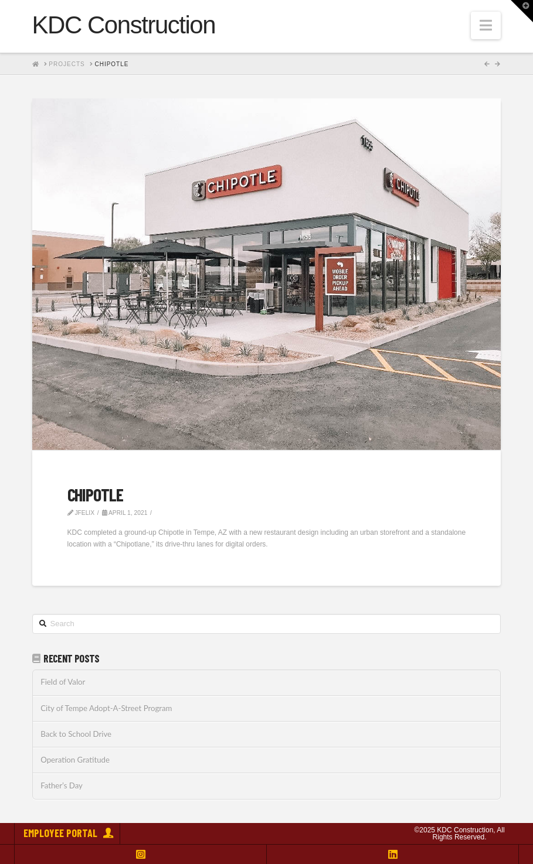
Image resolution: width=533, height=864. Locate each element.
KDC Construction (124, 25)
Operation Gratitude (75, 760)
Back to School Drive (75, 734)
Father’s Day (61, 785)
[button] (486, 25)
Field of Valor (62, 682)
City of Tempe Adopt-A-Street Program (106, 708)
